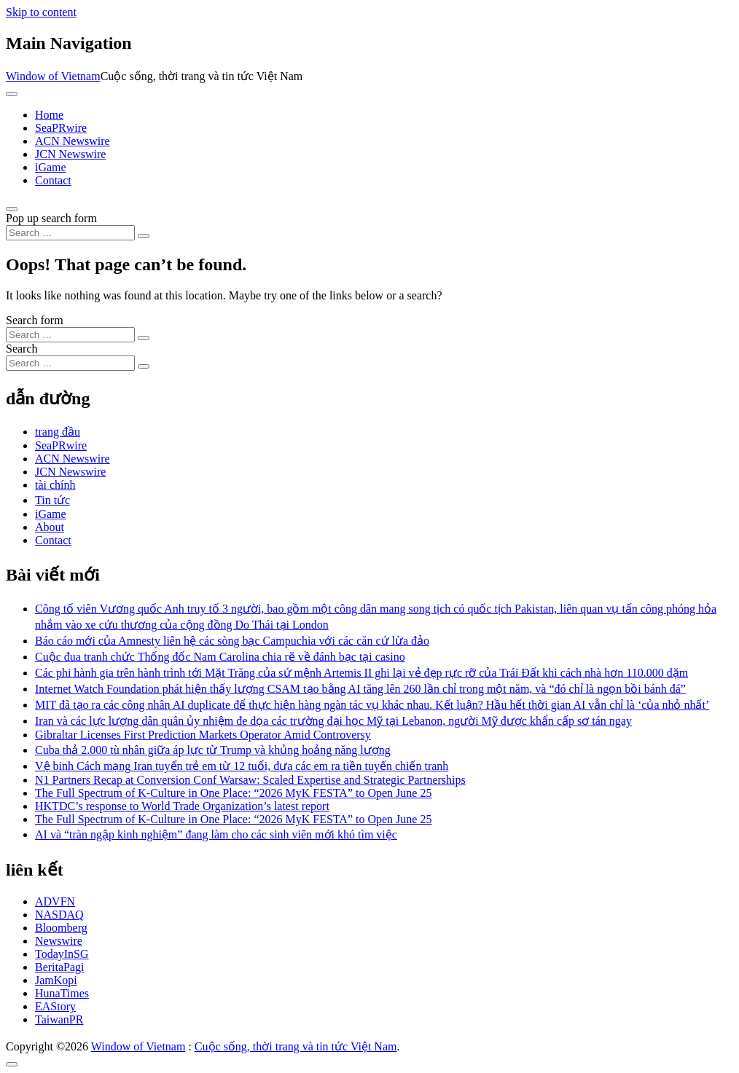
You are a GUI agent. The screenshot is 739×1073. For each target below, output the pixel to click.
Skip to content (41, 12)
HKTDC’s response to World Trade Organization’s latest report (182, 806)
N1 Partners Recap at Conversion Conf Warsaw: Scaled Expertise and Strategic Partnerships (250, 780)
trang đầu (57, 431)
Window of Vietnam (53, 76)
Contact (53, 180)
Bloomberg (61, 927)
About (49, 527)
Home (49, 115)
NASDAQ (59, 914)
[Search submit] (143, 236)
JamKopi (56, 980)
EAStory (55, 1006)
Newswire (58, 941)
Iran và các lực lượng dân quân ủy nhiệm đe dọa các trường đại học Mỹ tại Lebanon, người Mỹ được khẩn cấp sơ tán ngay (333, 721)
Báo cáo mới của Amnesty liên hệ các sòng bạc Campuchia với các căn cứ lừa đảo (232, 640)
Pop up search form (51, 218)
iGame (50, 167)
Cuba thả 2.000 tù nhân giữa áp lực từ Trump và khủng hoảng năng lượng (213, 750)
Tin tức (52, 500)
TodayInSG (62, 954)
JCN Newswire (70, 154)
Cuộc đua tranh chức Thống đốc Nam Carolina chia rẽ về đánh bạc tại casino (220, 657)
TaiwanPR (59, 1019)
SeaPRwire (61, 128)
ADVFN (55, 901)
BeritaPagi (60, 967)
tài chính (55, 485)
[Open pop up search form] (11, 209)
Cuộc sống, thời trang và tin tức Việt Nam (296, 1046)
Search (22, 348)
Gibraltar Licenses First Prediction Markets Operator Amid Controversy (203, 734)
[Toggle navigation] (11, 94)
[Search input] (70, 232)
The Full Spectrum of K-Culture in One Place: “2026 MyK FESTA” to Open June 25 (233, 793)
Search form (34, 320)
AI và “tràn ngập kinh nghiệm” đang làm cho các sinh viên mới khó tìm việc (216, 834)
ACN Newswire (72, 141)
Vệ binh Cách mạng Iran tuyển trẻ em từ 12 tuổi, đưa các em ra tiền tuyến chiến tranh (241, 766)
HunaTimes (62, 993)
